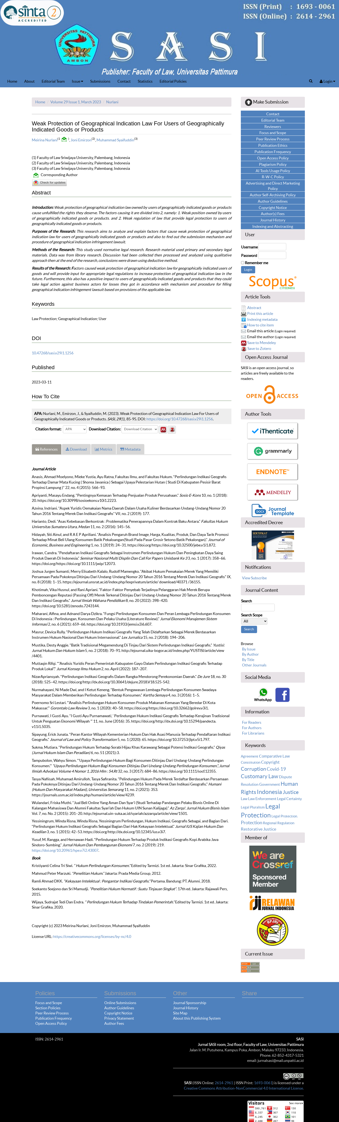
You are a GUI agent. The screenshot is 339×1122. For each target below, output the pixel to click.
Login (327, 81)
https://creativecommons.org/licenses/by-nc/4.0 (92, 936)
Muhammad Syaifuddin (115, 140)
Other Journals (254, 665)
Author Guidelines (119, 1008)
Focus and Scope (48, 1003)
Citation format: (48, 429)
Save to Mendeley (261, 342)
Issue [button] (77, 81)
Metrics (103, 449)
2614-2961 (224, 1083)
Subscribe (259, 578)
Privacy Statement (119, 1018)
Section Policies (48, 1008)
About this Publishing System (197, 1018)
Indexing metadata (262, 319)
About (29, 81)
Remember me (256, 263)
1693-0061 (263, 1083)
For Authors (252, 728)
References (47, 449)
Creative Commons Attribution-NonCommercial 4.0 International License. (244, 1088)
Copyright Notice (118, 1013)
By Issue (248, 649)
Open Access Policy (51, 1023)
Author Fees (114, 1023)
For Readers (251, 722)
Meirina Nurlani (44, 140)
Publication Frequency (53, 1018)
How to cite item (260, 325)
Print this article (260, 313)
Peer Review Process (52, 1013)
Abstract (254, 308)
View (246, 578)
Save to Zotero (259, 348)
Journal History (185, 1008)
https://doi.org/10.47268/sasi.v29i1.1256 (179, 419)
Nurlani (112, 102)
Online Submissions (120, 1003)
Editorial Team (53, 81)
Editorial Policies (173, 81)
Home (12, 81)
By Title (248, 660)
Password (249, 255)
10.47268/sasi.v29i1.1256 (52, 353)
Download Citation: (105, 429)
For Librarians (253, 733)
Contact (124, 81)
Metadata (130, 449)
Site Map (180, 1013)
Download (76, 449)
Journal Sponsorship (189, 1003)
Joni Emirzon (81, 140)
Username (249, 247)
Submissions (100, 81)
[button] (163, 429)
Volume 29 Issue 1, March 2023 (75, 102)
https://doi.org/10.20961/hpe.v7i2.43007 (65, 850)
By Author (250, 654)
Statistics (145, 81)
